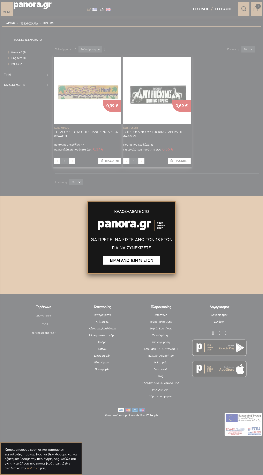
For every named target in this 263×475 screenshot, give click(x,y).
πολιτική (33, 468)
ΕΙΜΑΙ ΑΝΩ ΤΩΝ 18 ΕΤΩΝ (131, 260)
